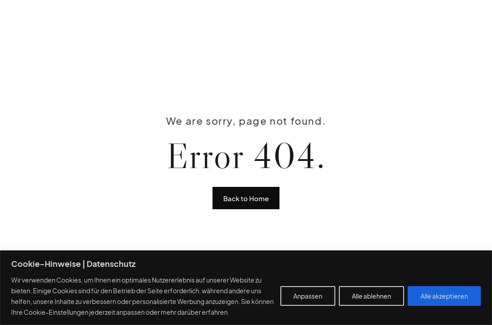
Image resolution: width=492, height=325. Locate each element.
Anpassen (307, 296)
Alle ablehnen (371, 296)
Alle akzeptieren (444, 296)
